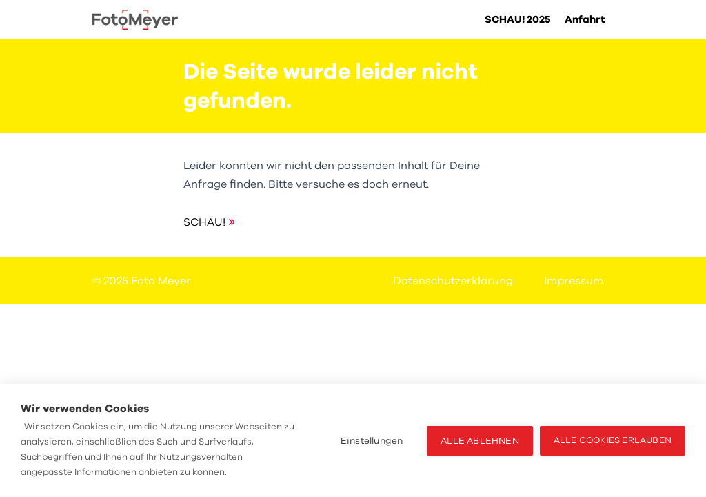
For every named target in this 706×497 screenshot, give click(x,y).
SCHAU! (204, 222)
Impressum (573, 281)
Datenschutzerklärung (453, 281)
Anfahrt (585, 19)
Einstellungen (372, 440)
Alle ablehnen (480, 440)
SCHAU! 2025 (518, 19)
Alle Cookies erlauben (613, 440)
